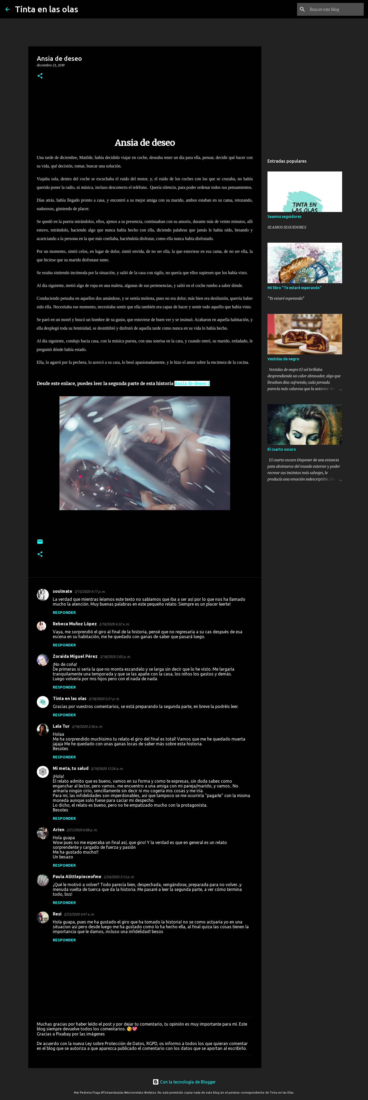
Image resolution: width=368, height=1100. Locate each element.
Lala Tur (61, 726)
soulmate (62, 591)
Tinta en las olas (46, 9)
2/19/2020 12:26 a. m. (107, 768)
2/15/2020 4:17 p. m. (89, 591)
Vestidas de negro (283, 359)
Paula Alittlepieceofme (77, 876)
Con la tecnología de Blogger (184, 1081)
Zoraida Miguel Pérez (75, 656)
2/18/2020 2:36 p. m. (87, 726)
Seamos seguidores (284, 216)
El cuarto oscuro (281, 449)
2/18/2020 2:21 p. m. (104, 699)
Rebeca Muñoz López (75, 623)
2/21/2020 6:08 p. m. (81, 830)
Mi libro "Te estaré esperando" (294, 288)
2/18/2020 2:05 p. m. (115, 656)
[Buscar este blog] (336, 9)
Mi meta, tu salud (71, 768)
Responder (64, 612)
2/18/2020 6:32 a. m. (114, 624)
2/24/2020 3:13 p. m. (118, 877)
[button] (40, 76)
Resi (57, 913)
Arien (58, 829)
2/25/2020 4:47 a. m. (79, 914)
